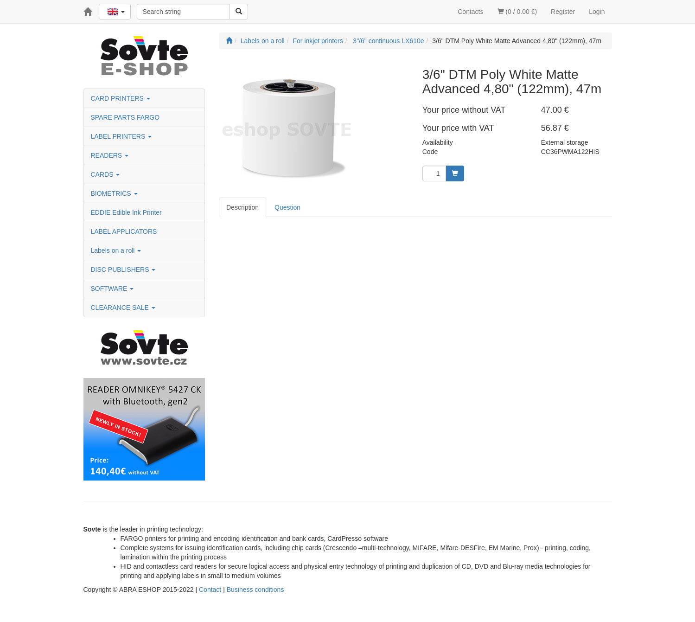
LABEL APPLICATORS (124, 231)
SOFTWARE (112, 288)
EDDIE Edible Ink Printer (126, 212)
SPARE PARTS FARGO (125, 117)
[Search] (239, 11)
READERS (110, 155)
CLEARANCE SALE (123, 307)
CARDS (105, 174)
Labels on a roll (116, 250)
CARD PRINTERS (120, 98)
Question (287, 207)
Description (242, 207)
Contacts (470, 11)
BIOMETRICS (114, 193)
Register (563, 11)
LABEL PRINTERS (121, 136)
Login (597, 11)
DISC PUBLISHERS (123, 269)
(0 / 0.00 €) (517, 11)
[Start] (229, 41)
